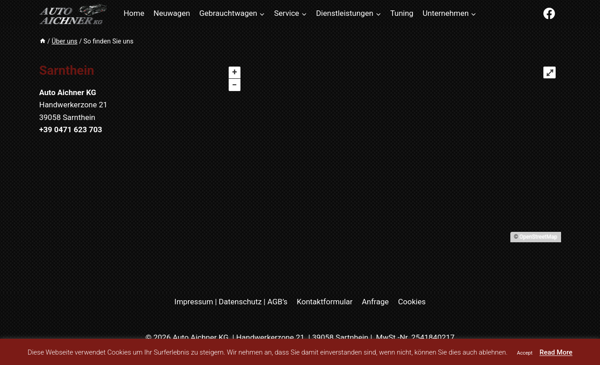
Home (134, 13)
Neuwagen (172, 13)
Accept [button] (525, 353)
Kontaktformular (324, 301)
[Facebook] (549, 13)
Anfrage (375, 301)
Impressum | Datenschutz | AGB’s (231, 301)
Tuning (401, 13)
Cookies (412, 301)
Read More (556, 352)
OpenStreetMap (538, 237)
